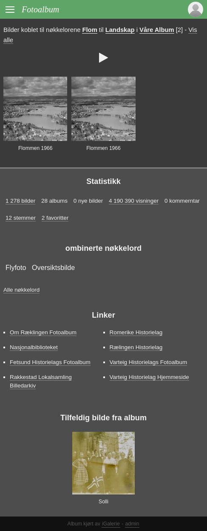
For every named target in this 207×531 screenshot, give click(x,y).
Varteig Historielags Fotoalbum (148, 362)
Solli (103, 502)
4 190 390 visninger (134, 201)
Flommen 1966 (35, 148)
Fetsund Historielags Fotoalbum (50, 362)
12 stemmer (21, 218)
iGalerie (111, 524)
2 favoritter (55, 218)
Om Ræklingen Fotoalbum (43, 332)
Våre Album (156, 29)
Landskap (120, 29)
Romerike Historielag (136, 332)
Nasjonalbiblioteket (34, 347)
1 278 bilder (20, 201)
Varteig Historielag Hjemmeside (149, 377)
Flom (89, 29)
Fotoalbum (40, 9)
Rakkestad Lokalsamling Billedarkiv (41, 381)
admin (132, 524)
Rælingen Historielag (136, 347)
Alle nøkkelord (21, 290)
